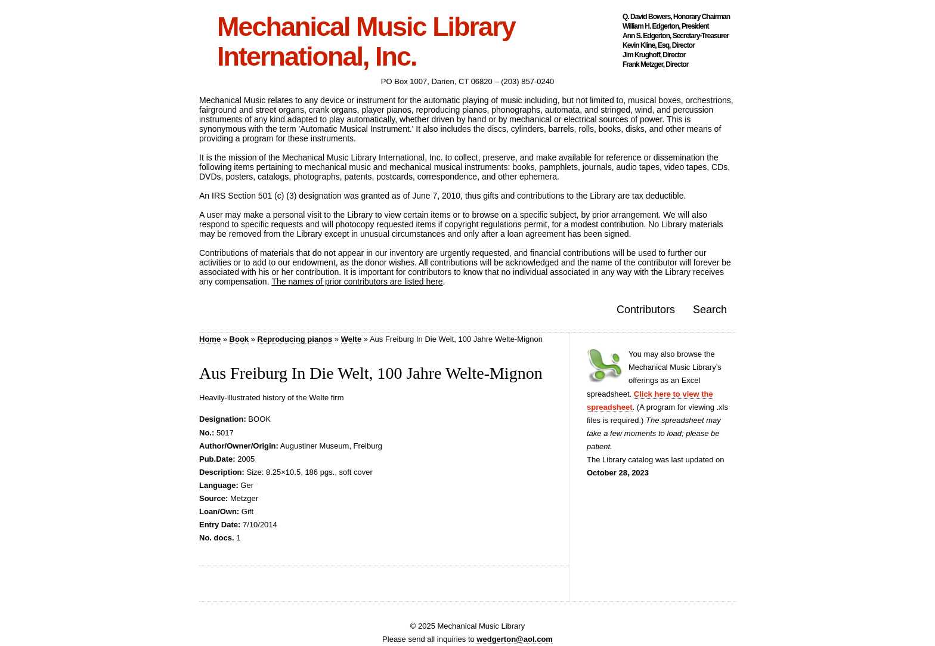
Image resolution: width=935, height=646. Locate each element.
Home (210, 339)
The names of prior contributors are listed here (356, 281)
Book (239, 339)
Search (710, 310)
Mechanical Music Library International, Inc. (366, 42)
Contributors (646, 310)
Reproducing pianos (295, 339)
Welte (351, 339)
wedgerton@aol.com (514, 639)
